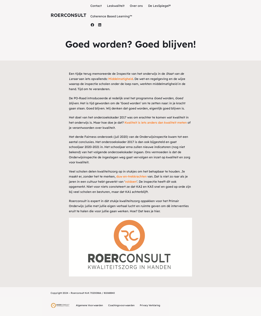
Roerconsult (68, 15)
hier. (157, 211)
